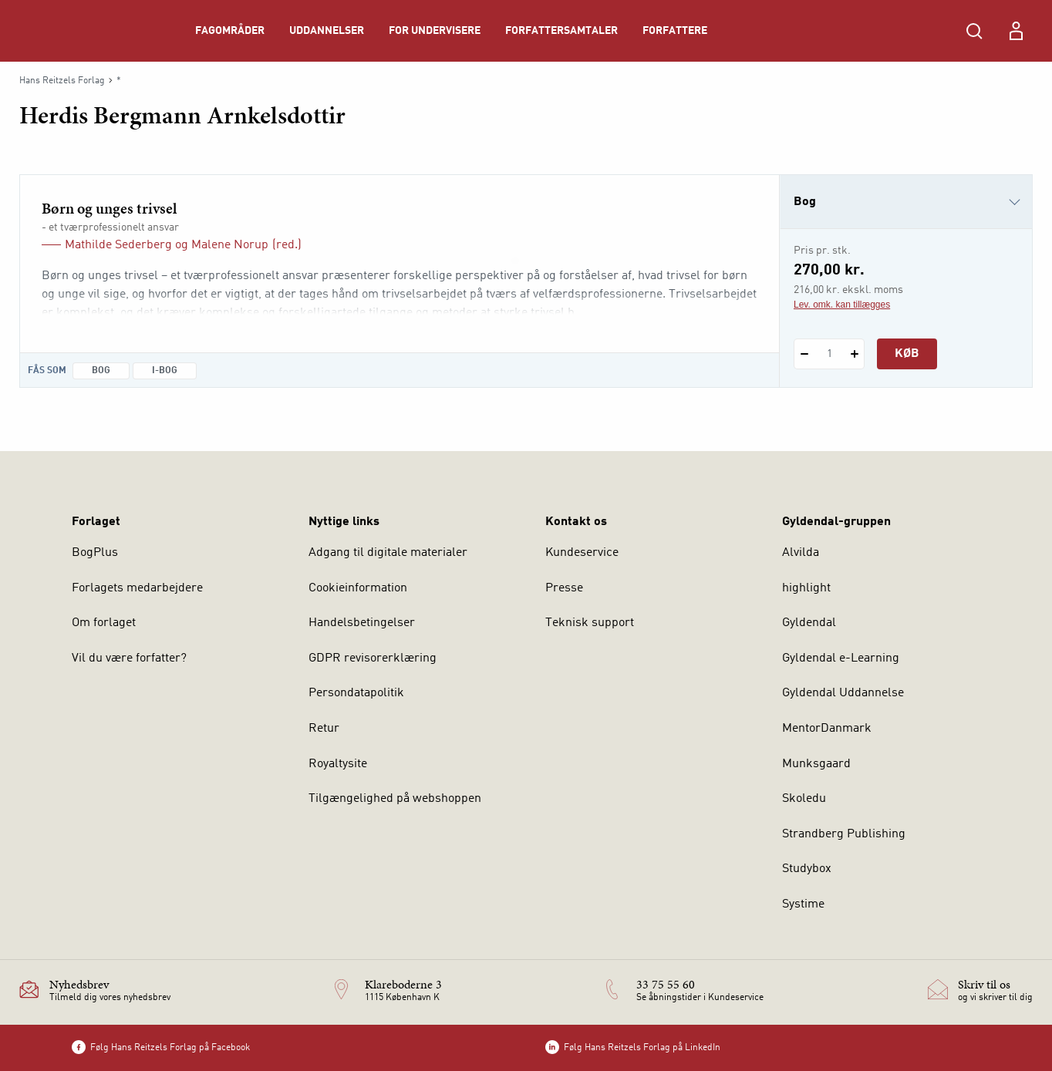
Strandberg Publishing (843, 834)
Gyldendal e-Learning (840, 658)
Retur (324, 728)
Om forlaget (104, 623)
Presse (564, 588)
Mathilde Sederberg (118, 245)
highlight (806, 588)
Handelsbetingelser (362, 623)
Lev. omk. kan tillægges (842, 304)
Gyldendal (809, 623)
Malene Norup (229, 245)
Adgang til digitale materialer (388, 553)
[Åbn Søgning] (974, 31)
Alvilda (800, 553)
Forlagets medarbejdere (137, 588)
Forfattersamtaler (561, 30)
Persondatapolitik (356, 693)
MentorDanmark (827, 728)
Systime (803, 904)
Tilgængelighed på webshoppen (395, 799)
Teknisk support (589, 623)
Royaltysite (338, 764)
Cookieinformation (358, 588)
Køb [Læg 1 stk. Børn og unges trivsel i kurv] (907, 354)
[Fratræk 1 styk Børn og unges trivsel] (804, 354)
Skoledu (804, 799)
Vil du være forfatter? (129, 658)
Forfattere (674, 30)
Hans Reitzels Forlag (62, 81)
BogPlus (95, 553)
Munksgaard (816, 764)
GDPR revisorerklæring (373, 658)
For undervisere (434, 30)
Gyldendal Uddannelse (843, 693)
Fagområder (230, 30)
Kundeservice (582, 553)
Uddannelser (326, 30)
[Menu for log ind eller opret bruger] (1016, 31)
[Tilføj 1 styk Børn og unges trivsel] (854, 354)
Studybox (806, 869)
